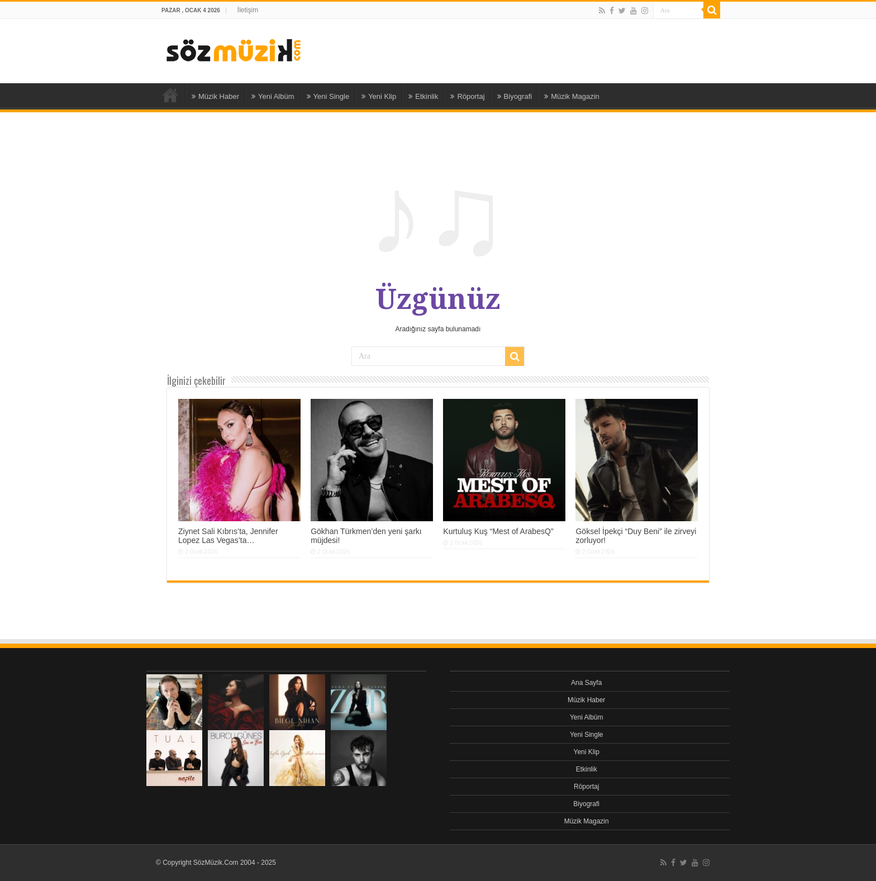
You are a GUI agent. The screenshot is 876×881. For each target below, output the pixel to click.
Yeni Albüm (272, 96)
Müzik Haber (215, 96)
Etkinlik (423, 96)
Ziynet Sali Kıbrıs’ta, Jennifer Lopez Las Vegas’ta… (228, 536)
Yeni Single (328, 96)
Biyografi (514, 96)
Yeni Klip (378, 96)
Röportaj (467, 96)
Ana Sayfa (170, 95)
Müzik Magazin (571, 96)
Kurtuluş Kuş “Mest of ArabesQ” (498, 531)
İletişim (247, 10)
